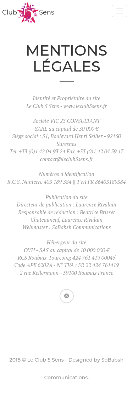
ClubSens (28, 12)
